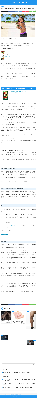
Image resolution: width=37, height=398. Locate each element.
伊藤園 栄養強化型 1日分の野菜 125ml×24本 (18, 91)
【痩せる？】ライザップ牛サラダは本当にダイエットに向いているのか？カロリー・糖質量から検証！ (19, 376)
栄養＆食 (2, 6)
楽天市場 (10, 56)
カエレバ (15, 92)
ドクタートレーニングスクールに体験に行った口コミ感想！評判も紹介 (16, 372)
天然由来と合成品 (4, 234)
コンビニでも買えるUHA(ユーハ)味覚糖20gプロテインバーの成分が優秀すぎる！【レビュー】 (18, 388)
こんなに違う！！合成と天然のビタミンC (9, 225)
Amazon (6, 56)
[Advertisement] (18, 353)
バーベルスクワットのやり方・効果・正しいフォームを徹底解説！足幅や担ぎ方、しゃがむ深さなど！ (19, 380)
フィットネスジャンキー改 (18, 2)
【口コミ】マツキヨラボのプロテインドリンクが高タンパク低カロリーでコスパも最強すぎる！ (19, 384)
